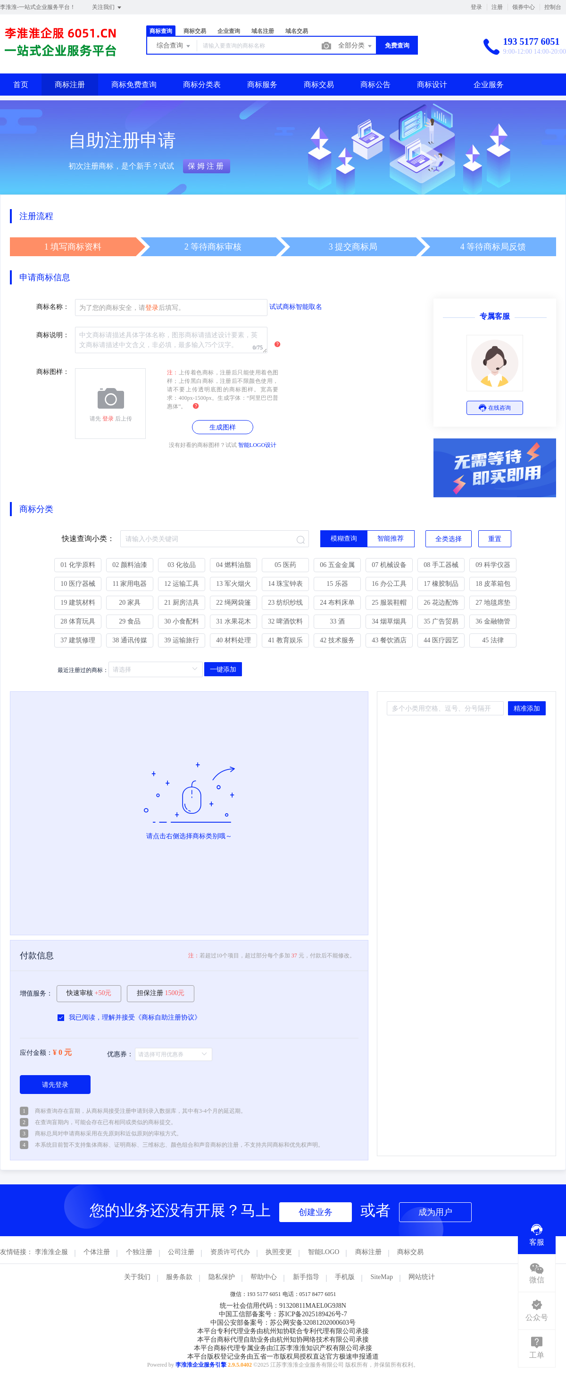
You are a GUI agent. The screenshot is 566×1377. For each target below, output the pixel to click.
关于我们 (137, 1276)
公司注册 (181, 1252)
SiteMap (382, 1276)
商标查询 (161, 31)
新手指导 (306, 1276)
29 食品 (130, 621)
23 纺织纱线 (285, 602)
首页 (20, 85)
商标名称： (52, 306)
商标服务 (262, 85)
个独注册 (139, 1252)
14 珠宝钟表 (285, 583)
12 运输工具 (181, 583)
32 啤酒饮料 (285, 621)
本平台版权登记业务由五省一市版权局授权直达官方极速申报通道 (283, 1356)
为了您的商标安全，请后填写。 (132, 307)
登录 (476, 7)
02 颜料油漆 (129, 564)
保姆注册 (206, 166)
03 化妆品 (181, 564)
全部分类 (355, 46)
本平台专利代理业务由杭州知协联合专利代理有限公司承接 (283, 1331)
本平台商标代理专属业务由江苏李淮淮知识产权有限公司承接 (283, 1348)
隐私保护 (221, 1276)
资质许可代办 (230, 1252)
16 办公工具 (389, 583)
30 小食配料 (181, 621)
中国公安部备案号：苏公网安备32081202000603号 (283, 1322)
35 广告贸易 (441, 621)
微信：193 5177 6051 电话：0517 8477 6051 (283, 1294)
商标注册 (70, 85)
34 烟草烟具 (389, 621)
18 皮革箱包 (492, 583)
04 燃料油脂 (233, 564)
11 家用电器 (130, 583)
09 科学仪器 (492, 564)
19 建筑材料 (77, 602)
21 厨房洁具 (181, 602)
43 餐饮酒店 (389, 640)
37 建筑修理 (77, 640)
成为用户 (435, 1212)
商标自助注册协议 (168, 1017)
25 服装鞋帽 (389, 602)
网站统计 (421, 1276)
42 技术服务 (337, 640)
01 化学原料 (77, 564)
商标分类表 (202, 85)
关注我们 (107, 7)
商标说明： (52, 335)
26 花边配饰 (441, 602)
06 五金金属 (337, 564)
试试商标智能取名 (295, 306)
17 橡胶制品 (441, 583)
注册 (497, 7)
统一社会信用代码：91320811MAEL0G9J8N (283, 1305)
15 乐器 (337, 583)
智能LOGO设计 (257, 445)
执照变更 (279, 1252)
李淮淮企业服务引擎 (200, 1364)
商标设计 (432, 85)
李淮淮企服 (51, 1252)
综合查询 (174, 46)
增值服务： (36, 993)
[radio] (343, 538)
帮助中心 (263, 1276)
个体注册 (96, 1252)
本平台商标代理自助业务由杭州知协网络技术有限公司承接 (283, 1339)
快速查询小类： (88, 539)
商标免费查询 (134, 85)
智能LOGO (324, 1252)
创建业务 (316, 1212)
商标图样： (52, 371)
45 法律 (493, 640)
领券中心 (523, 7)
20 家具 (130, 602)
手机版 (345, 1276)
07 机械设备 (389, 564)
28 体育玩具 (77, 621)
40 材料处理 (233, 640)
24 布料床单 (337, 602)
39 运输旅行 (181, 640)
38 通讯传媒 (129, 640)
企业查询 (228, 31)
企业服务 (489, 85)
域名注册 (262, 31)
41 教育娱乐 (285, 640)
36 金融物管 (492, 621)
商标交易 (194, 31)
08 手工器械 (441, 564)
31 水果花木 (233, 621)
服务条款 (179, 1276)
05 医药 (285, 564)
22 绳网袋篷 (233, 602)
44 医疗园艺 (441, 640)
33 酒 (337, 621)
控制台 (552, 7)
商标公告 (375, 85)
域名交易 (296, 31)
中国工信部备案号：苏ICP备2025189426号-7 (283, 1314)
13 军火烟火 (233, 583)
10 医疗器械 (77, 583)
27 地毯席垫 (492, 602)
